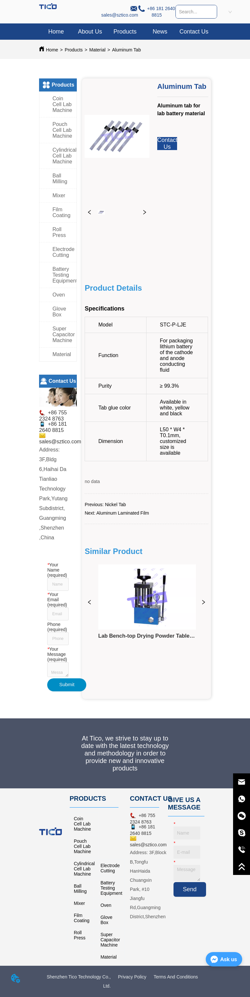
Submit (67, 684)
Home (52, 49)
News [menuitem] (160, 31)
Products (74, 49)
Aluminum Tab (126, 49)
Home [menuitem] (56, 31)
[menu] (125, 31)
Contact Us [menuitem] (193, 31)
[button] (125, 31)
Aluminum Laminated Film (122, 513)
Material (97, 49)
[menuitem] (125, 31)
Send (190, 889)
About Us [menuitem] (90, 31)
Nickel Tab (115, 504)
